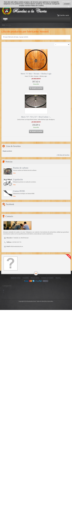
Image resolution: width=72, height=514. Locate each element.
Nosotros (58, 278)
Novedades (26, 278)
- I (3, 292)
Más (14, 173)
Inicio (3, 25)
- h (3, 290)
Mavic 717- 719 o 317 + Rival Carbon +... (36, 117)
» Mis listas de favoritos (62, 155)
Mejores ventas (35, 278)
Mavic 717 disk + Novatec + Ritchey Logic (36, 74)
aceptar (67, 4)
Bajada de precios (15, 278)
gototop (36, 273)
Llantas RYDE (19, 191)
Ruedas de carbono (20, 168)
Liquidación (18, 179)
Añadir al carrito (36, 88)
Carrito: (64, 15)
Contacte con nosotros (47, 278)
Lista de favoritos (13, 146)
